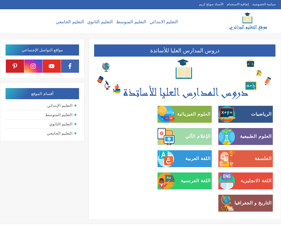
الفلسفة (263, 158)
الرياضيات (261, 114)
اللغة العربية (198, 158)
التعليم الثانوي (100, 21)
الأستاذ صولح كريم (211, 4)
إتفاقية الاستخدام (238, 4)
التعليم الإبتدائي (59, 105)
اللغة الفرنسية (196, 180)
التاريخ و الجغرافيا (253, 203)
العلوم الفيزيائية (194, 114)
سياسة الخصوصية (264, 4)
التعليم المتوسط (131, 21)
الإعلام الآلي (198, 136)
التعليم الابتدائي (164, 21)
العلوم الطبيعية (256, 136)
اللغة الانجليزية (256, 180)
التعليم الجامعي (70, 21)
